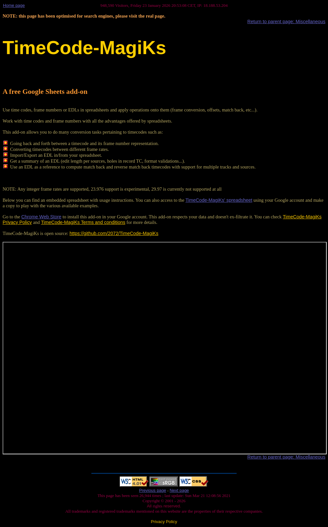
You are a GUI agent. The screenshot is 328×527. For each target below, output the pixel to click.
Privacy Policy (164, 521)
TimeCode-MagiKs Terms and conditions (83, 222)
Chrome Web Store (41, 216)
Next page (179, 490)
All (150, 506)
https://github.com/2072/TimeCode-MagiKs (114, 233)
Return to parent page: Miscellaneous (286, 21)
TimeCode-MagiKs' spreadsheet (218, 200)
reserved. (171, 506)
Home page (14, 5)
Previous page (152, 490)
